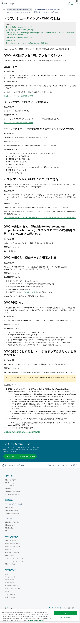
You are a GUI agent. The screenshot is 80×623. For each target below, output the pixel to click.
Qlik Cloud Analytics (12, 522)
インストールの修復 (30, 292)
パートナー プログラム (12, 588)
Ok (65, 613)
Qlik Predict (9, 528)
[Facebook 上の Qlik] (72, 607)
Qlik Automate (10, 531)
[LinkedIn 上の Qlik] (68, 607)
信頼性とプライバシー (12, 546)
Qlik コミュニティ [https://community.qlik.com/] (54, 608)
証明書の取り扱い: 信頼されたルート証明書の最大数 (22, 432)
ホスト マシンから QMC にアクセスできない (20, 30)
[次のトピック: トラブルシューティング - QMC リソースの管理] (59, 465)
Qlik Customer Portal (12, 491)
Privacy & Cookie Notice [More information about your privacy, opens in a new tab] (35, 620)
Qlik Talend (9, 508)
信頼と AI (8, 549)
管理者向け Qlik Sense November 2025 (19, 9)
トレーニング (9, 486)
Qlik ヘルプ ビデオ (11, 480)
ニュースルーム (10, 594)
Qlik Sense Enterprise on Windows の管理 (47, 9)
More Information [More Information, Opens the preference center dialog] (65, 618)
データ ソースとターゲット (14, 561)
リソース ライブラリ (12, 494)
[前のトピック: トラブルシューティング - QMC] (20, 465)
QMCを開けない (11, 40)
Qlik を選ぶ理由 (10, 541)
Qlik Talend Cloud (11, 511)
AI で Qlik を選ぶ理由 (12, 552)
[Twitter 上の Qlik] (65, 607)
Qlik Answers (10, 525)
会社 (6, 574)
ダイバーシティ (10, 582)
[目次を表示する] (4, 9)
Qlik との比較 (9, 555)
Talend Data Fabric (12, 513)
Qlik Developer (10, 483)
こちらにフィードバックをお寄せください (20, 456)
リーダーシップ (10, 577)
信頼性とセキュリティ (12, 543)
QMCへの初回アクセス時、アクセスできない (20, 27)
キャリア (8, 591)
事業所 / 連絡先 (10, 597)
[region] (39, 616)
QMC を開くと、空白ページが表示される (19, 37)
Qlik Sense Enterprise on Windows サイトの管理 (22, 12)
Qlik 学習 (8, 489)
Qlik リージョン (10, 564)
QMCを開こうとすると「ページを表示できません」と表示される (27, 43)
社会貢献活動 (9, 580)
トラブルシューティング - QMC (48, 12)
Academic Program (12, 585)
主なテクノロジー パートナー (15, 558)
